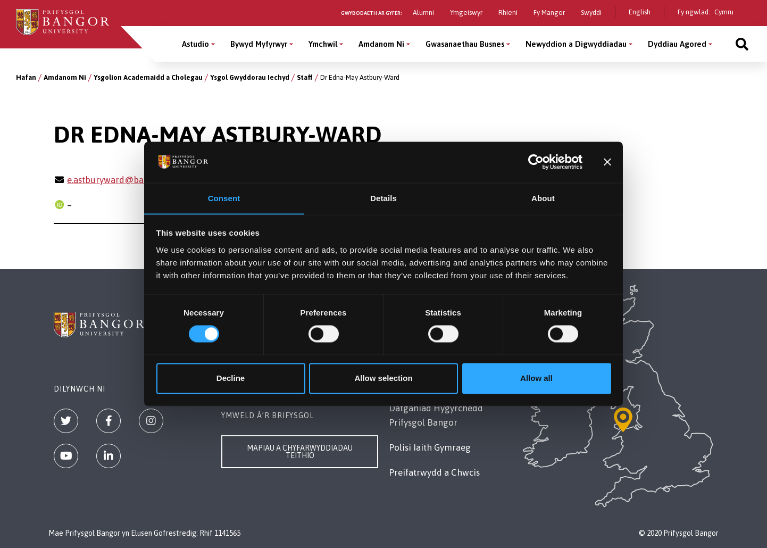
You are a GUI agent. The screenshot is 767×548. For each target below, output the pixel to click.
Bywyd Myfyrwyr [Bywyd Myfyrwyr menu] (258, 43)
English (640, 12)
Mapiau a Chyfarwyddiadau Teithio (300, 452)
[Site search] (742, 44)
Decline (230, 378)
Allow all (536, 378)
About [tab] (543, 198)
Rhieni (508, 12)
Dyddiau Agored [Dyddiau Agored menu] (677, 43)
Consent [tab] (224, 198)
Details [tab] (383, 198)
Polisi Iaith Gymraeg (430, 447)
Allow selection (383, 378)
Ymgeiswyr (466, 12)
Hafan (26, 77)
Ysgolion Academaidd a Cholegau (148, 77)
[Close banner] (607, 161)
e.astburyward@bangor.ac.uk (126, 180)
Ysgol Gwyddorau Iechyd (249, 77)
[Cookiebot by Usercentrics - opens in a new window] (535, 162)
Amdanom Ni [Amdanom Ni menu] (381, 43)
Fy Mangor (549, 12)
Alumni (423, 12)
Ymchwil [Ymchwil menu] (323, 43)
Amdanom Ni (65, 77)
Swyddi (591, 12)
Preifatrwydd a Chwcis (434, 472)
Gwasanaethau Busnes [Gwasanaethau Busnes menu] (465, 43)
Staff (305, 77)
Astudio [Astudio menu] (195, 43)
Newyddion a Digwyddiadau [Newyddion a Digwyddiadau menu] (576, 43)
